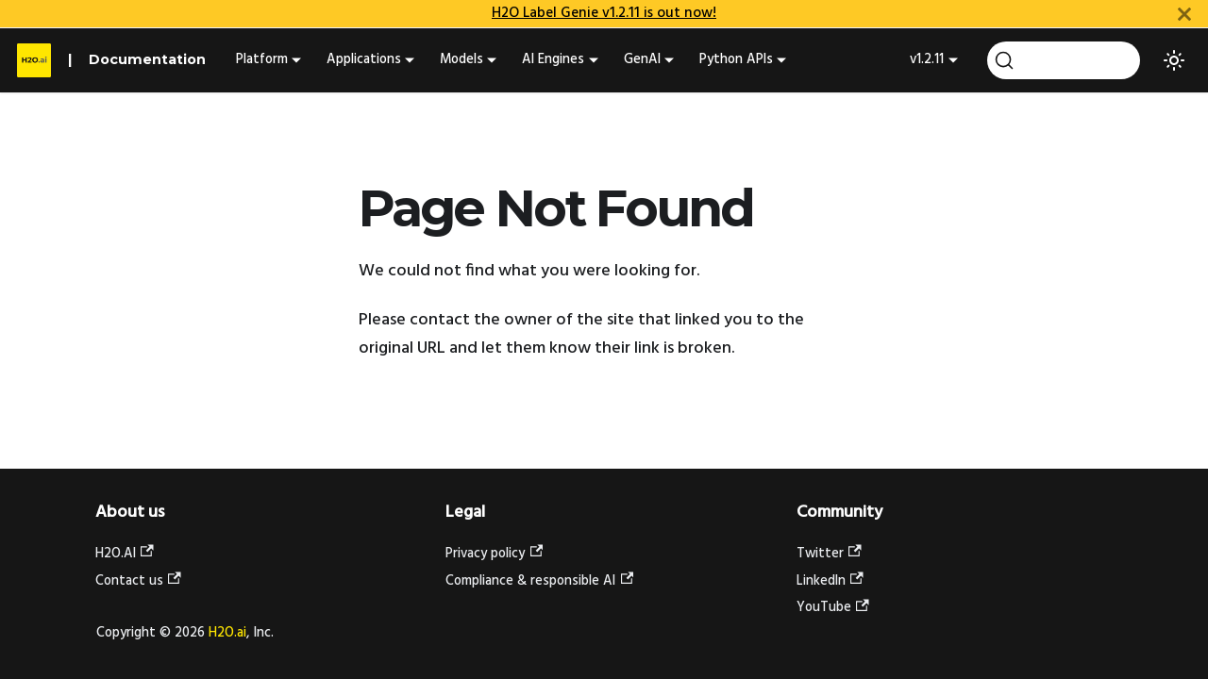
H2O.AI (124, 554)
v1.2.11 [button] (927, 60)
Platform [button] (262, 60)
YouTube (833, 608)
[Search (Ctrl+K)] (1063, 60)
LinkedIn (830, 581)
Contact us (138, 581)
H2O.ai (227, 633)
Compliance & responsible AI (539, 581)
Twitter (829, 554)
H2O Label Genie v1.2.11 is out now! (604, 13)
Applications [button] (364, 60)
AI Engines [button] (553, 60)
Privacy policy (494, 554)
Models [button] (461, 60)
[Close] (1184, 13)
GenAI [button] (642, 60)
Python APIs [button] (736, 60)
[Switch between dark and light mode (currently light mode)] (1174, 60)
